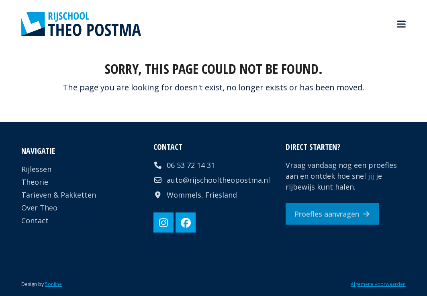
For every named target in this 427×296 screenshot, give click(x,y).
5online (53, 284)
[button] (401, 24)
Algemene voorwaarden (378, 284)
